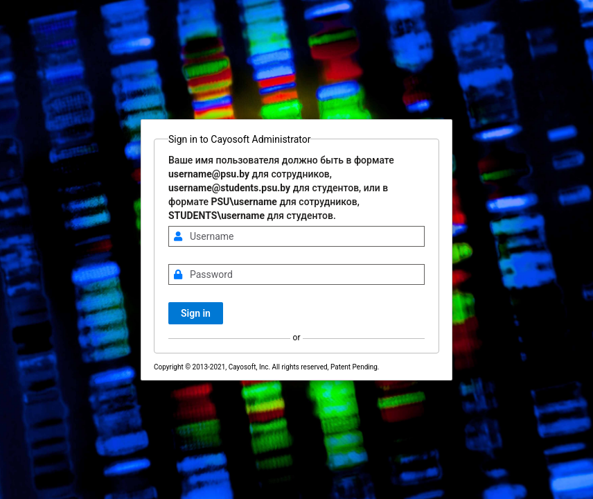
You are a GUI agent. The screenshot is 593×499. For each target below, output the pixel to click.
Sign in (196, 313)
